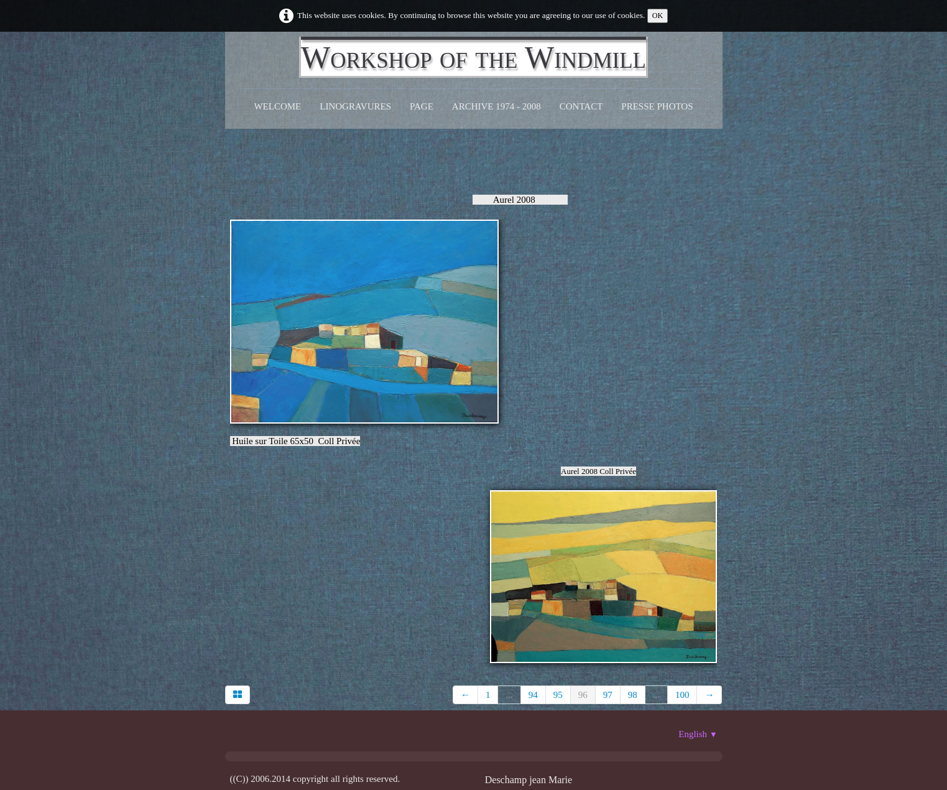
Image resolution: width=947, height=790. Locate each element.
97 (607, 695)
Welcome (277, 106)
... (509, 695)
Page (421, 106)
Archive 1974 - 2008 (496, 106)
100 (682, 695)
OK (657, 15)
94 (533, 695)
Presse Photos (657, 106)
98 (632, 695)
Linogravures (355, 106)
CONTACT (581, 106)
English (697, 734)
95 (558, 695)
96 (583, 695)
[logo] (473, 57)
